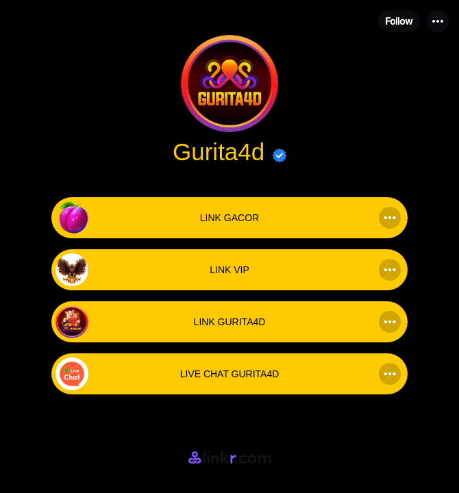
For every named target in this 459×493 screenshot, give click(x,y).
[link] (229, 218)
